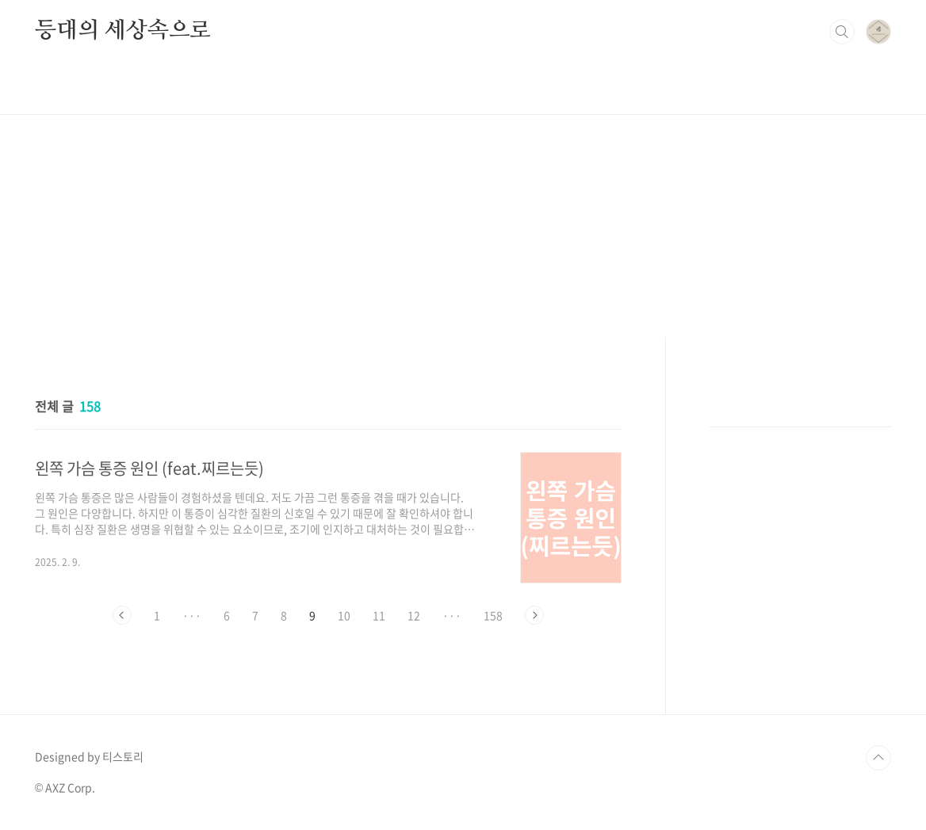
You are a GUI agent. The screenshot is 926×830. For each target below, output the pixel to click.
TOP (878, 758)
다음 (534, 615)
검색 (842, 32)
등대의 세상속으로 (123, 31)
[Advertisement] (463, 226)
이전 (122, 615)
